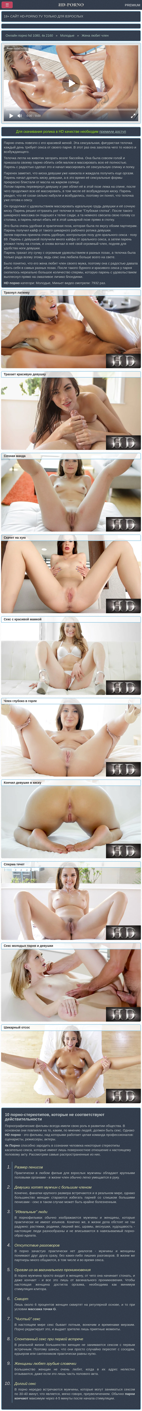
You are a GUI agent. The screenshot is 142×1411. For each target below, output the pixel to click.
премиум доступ (112, 131)
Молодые (67, 35)
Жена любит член (95, 35)
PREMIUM (132, 5)
